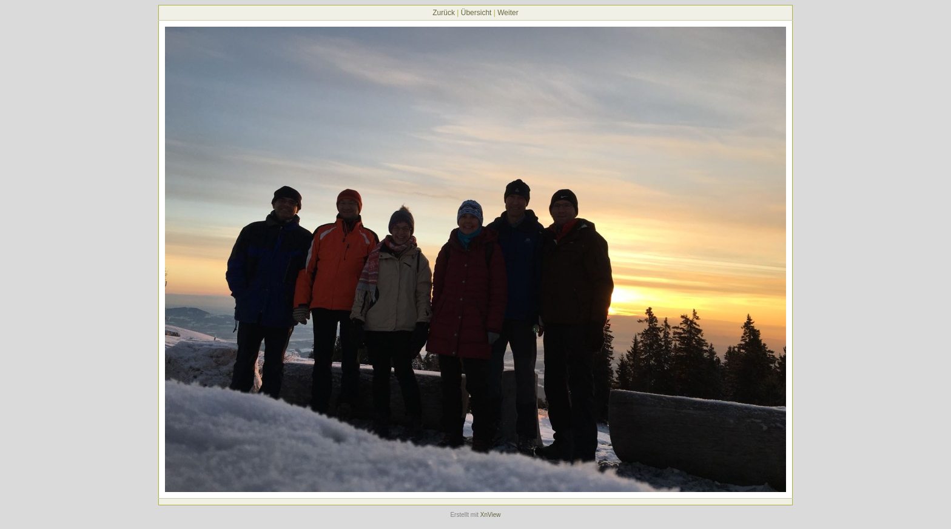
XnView (490, 514)
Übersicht (476, 12)
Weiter (507, 12)
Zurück (443, 12)
